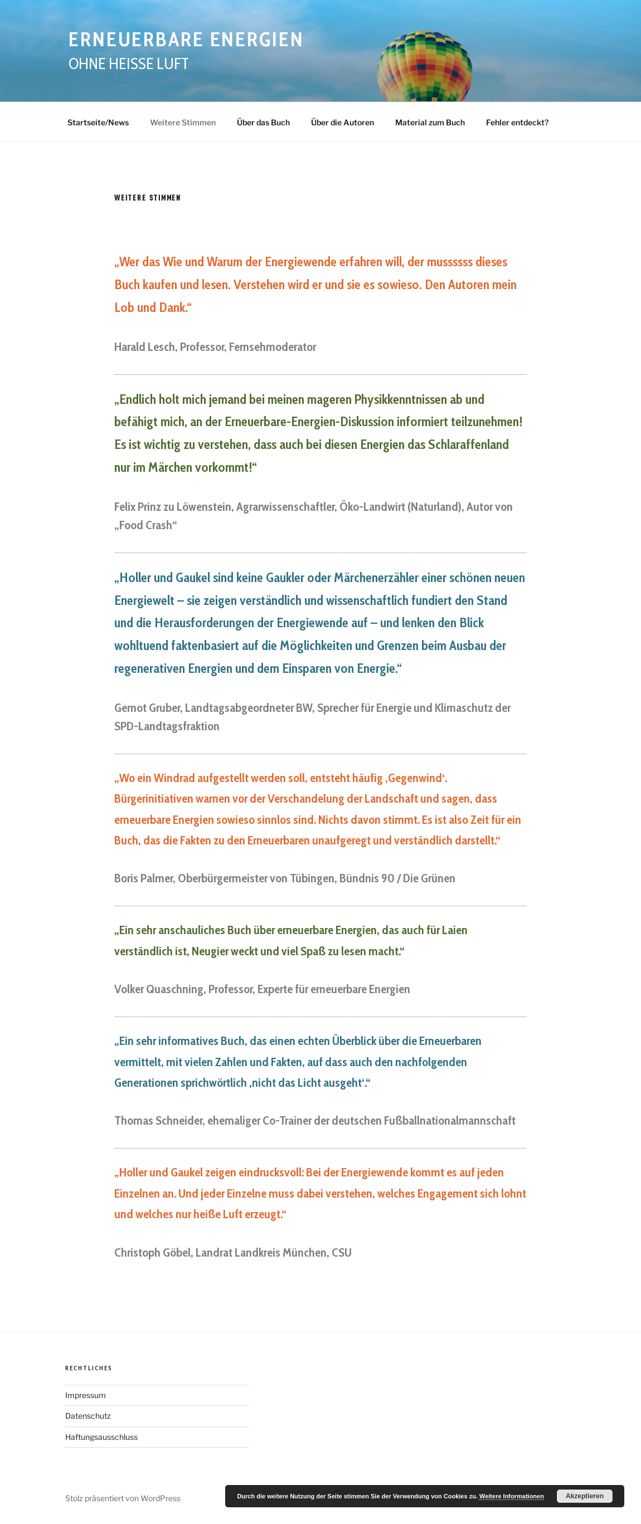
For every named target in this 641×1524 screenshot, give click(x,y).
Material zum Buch (430, 122)
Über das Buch (263, 122)
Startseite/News (98, 122)
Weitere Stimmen (183, 122)
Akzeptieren (585, 1496)
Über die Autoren (342, 122)
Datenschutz (88, 1415)
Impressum (85, 1395)
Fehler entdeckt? (517, 122)
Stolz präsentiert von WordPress (123, 1498)
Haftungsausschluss (101, 1437)
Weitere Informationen (511, 1496)
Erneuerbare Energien (186, 39)
